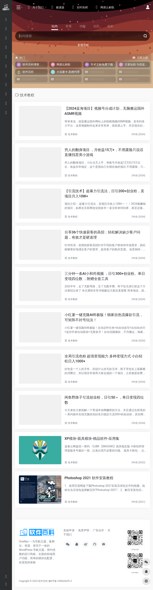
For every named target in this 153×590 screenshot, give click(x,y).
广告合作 (98, 530)
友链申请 (69, 530)
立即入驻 (140, 57)
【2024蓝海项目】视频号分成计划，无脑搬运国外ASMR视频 (104, 111)
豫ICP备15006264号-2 (60, 581)
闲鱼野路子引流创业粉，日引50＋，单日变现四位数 (104, 400)
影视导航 (83, 45)
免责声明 (83, 530)
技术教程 (72, 134)
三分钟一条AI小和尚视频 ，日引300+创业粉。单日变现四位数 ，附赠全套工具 (105, 276)
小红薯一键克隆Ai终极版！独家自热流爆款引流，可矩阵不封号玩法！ (104, 317)
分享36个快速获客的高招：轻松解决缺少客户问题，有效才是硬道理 (102, 234)
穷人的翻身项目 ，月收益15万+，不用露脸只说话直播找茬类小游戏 (104, 152)
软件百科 (43, 581)
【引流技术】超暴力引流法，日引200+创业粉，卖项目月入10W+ (104, 193)
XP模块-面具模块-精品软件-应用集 (92, 438)
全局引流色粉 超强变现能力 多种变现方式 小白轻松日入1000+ (103, 358)
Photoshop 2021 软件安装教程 (89, 478)
